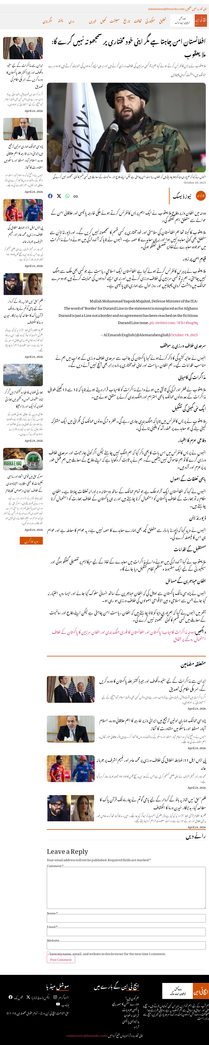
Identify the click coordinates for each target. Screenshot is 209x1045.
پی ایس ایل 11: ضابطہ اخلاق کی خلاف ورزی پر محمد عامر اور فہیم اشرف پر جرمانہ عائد (25, 234)
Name (52, 912)
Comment (55, 865)
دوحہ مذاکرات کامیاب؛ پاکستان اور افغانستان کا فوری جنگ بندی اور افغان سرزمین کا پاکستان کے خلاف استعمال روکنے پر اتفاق (129, 634)
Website (53, 939)
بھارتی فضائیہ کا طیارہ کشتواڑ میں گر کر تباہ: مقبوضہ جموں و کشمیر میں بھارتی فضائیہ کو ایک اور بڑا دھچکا (24, 399)
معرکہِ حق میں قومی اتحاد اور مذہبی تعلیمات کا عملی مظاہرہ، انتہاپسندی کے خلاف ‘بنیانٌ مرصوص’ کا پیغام (24, 483)
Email (52, 926)
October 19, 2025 (184, 333)
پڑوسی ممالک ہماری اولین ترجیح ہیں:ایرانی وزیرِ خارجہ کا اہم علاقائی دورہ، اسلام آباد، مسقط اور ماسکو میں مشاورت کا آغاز (23, 156)
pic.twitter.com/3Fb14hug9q (173, 321)
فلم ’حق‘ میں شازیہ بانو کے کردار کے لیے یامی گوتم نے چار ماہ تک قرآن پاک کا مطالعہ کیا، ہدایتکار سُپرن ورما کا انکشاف (23, 311)
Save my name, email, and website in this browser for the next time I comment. (108, 953)
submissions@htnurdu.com (86, 1035)
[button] (31, 541)
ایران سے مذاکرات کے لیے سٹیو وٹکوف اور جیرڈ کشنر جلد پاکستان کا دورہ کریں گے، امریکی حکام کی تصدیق (24, 75)
